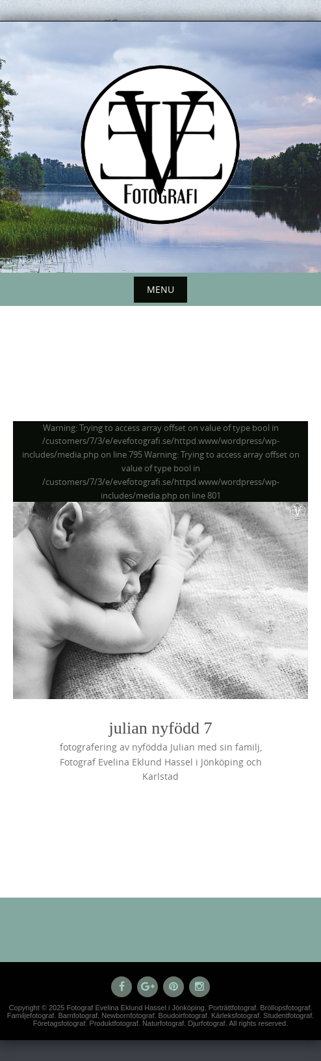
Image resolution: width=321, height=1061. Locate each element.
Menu (160, 289)
